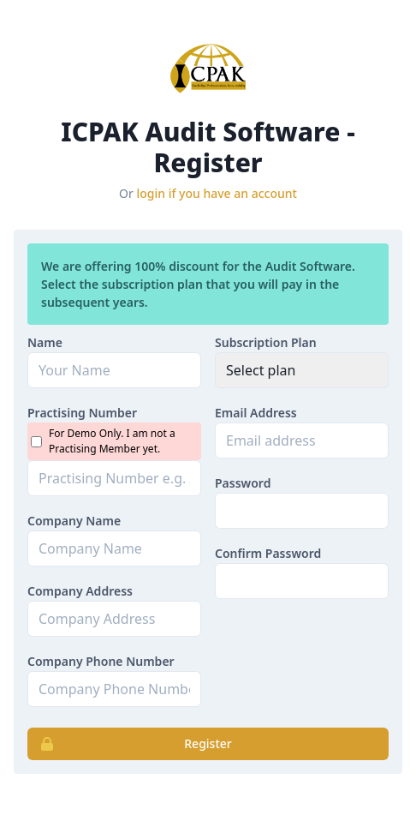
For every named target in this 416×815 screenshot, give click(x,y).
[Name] (114, 370)
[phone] (114, 689)
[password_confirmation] (302, 581)
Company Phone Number (101, 661)
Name (44, 342)
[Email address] (302, 440)
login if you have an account (216, 193)
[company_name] (114, 548)
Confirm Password (268, 553)
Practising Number (82, 413)
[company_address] (114, 619)
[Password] (302, 511)
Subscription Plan (266, 342)
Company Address (80, 591)
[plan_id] (302, 370)
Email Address (256, 413)
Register (130, 743)
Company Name (74, 520)
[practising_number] (114, 478)
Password (242, 483)
